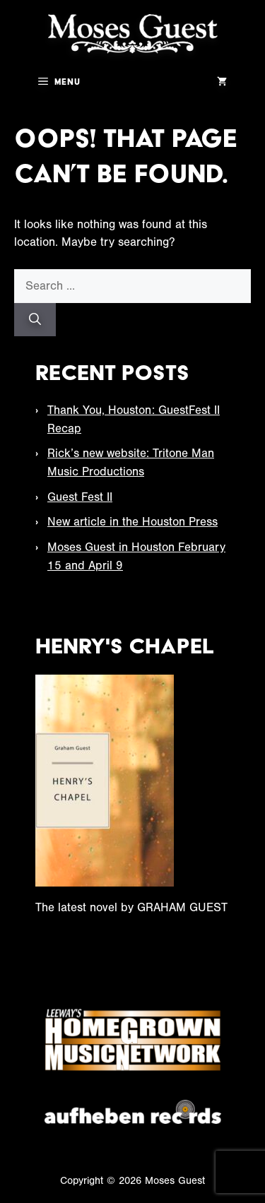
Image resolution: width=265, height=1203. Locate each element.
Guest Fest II (79, 497)
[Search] (35, 320)
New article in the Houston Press (132, 521)
